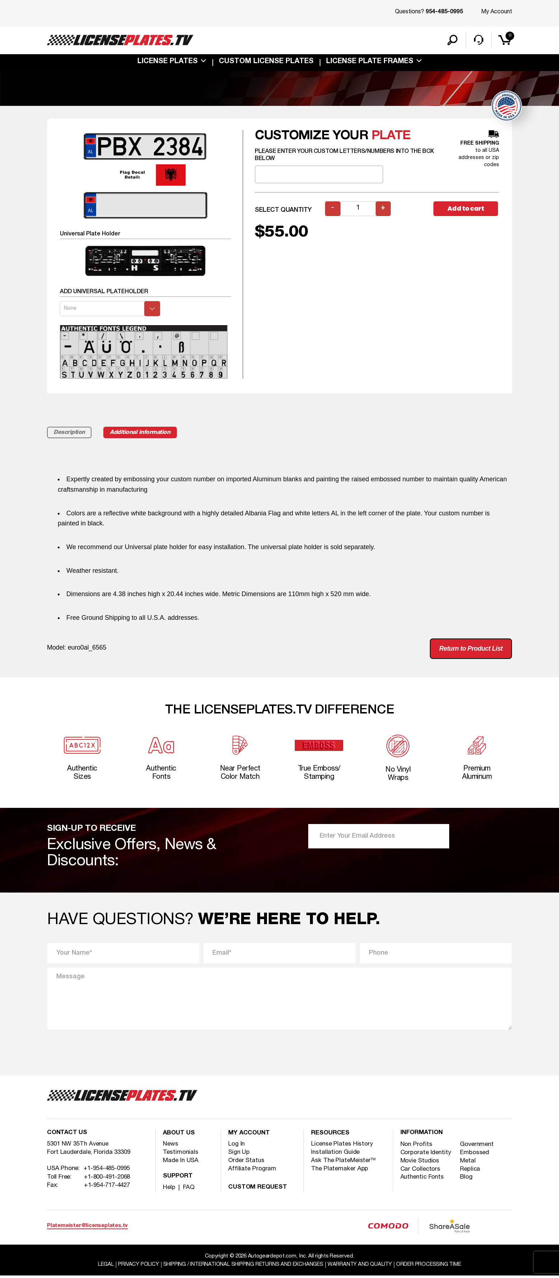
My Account (496, 11)
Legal (101, 1266)
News (170, 1146)
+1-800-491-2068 (107, 1180)
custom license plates (266, 62)
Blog (466, 1180)
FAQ (188, 1190)
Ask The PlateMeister (343, 1163)
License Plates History (342, 1146)
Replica (470, 1172)
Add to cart (466, 209)
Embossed (475, 1155)
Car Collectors (420, 1172)
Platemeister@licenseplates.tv (87, 1228)
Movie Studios (420, 1163)
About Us (179, 1136)
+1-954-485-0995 (107, 1171)
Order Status (246, 1163)
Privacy (134, 1266)
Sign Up (239, 1154)
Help (169, 1190)
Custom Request (258, 1190)
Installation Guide (336, 1154)
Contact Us (67, 1136)
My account (249, 1136)
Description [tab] (70, 433)
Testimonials (181, 1154)
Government (477, 1147)
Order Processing (432, 1266)
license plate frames (369, 62)
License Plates (167, 62)
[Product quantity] (358, 209)
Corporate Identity (426, 1155)
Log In (236, 1146)
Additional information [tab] (142, 433)
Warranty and (361, 1266)
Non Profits (416, 1147)
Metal (468, 1163)
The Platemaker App (339, 1171)
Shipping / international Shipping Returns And (242, 1266)
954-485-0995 (444, 12)
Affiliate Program (252, 1171)
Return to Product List (470, 649)
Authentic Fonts (423, 1180)
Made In (181, 1163)
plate (390, 136)
